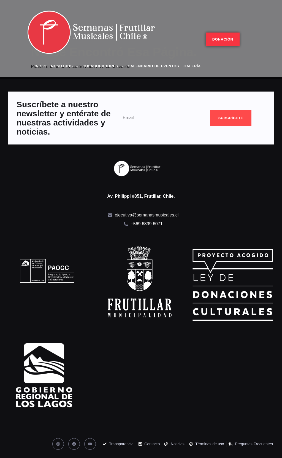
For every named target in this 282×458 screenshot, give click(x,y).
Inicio (41, 66)
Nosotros (64, 66)
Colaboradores (103, 66)
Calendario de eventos (153, 66)
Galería (192, 66)
